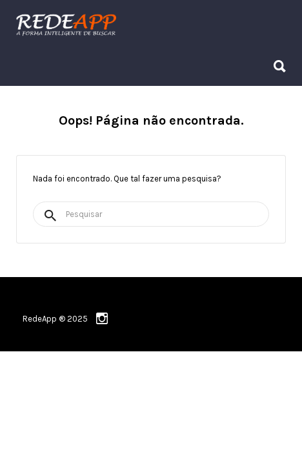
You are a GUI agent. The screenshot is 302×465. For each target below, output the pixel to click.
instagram (102, 318)
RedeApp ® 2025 (55, 319)
